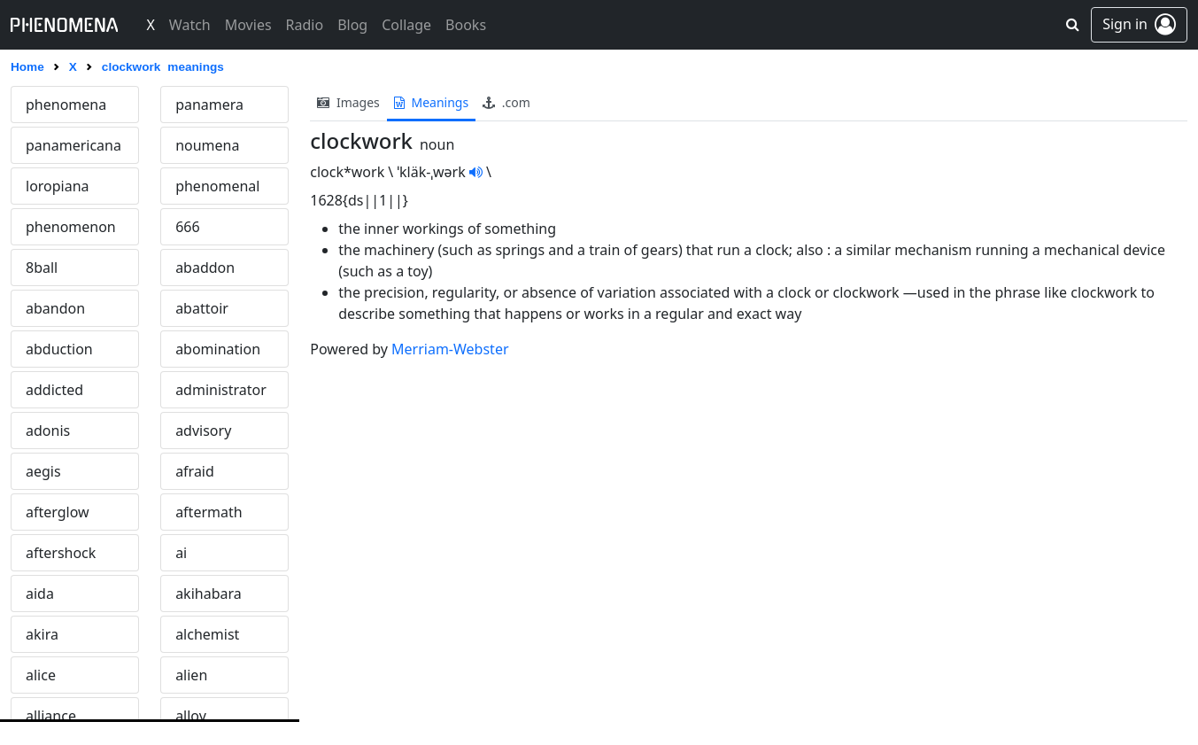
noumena (207, 145)
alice (41, 675)
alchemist (207, 634)
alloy (190, 716)
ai (181, 553)
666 (187, 227)
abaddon (205, 267)
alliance (51, 716)
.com (506, 102)
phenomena (66, 104)
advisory (203, 430)
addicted (54, 390)
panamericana (73, 145)
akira (42, 634)
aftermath (209, 512)
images (348, 102)
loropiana (57, 186)
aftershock (61, 553)
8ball (42, 267)
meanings (431, 102)
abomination (217, 349)
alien (191, 675)
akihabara (208, 593)
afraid (194, 471)
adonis (48, 430)
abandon (55, 308)
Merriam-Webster (449, 349)
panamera (209, 104)
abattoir (201, 308)
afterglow (57, 512)
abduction (59, 349)
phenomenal (217, 186)
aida (40, 593)
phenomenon (71, 227)
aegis (43, 471)
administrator (221, 390)
